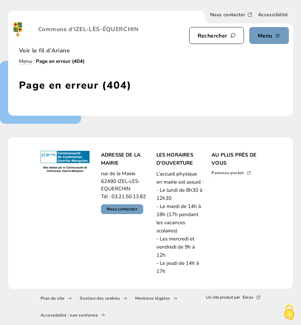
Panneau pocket (231, 173)
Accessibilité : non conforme (73, 315)
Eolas (251, 298)
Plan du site (56, 299)
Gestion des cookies (103, 299)
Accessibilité (273, 15)
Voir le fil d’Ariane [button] (44, 51)
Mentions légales (156, 299)
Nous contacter (231, 15)
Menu (25, 61)
